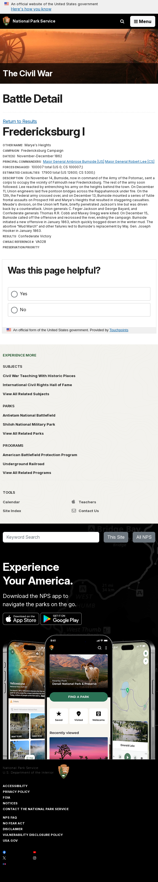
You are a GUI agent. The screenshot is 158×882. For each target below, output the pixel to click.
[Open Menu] (142, 21)
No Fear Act (14, 823)
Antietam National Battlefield (29, 415)
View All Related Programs (27, 472)
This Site (116, 537)
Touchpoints (118, 330)
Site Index (12, 511)
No (23, 309)
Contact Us (85, 511)
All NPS (144, 537)
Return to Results (20, 121)
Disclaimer (13, 829)
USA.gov (10, 840)
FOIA (6, 797)
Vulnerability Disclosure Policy (33, 835)
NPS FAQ (10, 817)
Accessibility (15, 786)
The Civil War (28, 73)
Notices (10, 803)
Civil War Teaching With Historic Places (39, 375)
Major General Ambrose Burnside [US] (73, 161)
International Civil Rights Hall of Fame (37, 385)
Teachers (84, 502)
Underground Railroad (23, 464)
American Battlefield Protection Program (40, 455)
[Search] (51, 537)
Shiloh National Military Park (29, 424)
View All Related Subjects (26, 394)
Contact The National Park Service (36, 809)
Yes (23, 293)
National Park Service (20, 768)
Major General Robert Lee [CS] (129, 161)
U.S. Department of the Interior (28, 772)
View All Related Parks (23, 433)
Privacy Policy (16, 792)
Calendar (11, 502)
